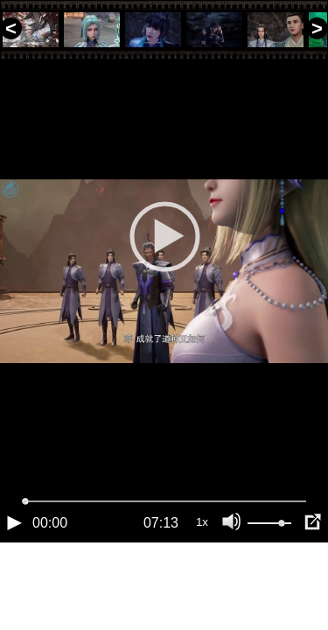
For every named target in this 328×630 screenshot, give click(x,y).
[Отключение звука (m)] (231, 581)
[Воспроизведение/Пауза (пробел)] (13, 581)
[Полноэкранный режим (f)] (312, 581)
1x (202, 581)
